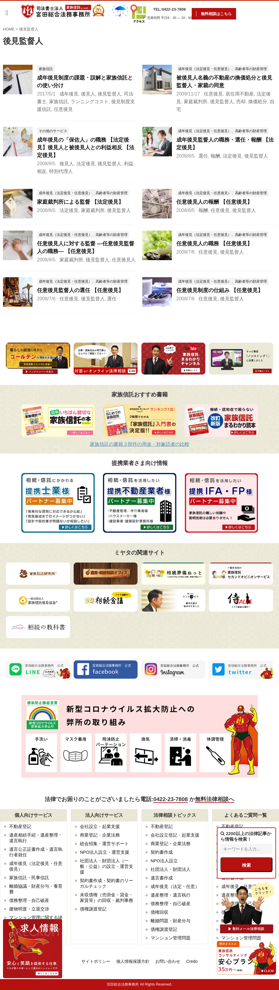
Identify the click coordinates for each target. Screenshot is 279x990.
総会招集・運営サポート (104, 843)
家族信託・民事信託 (29, 877)
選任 (203, 155)
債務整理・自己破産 (29, 900)
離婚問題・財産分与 (171, 920)
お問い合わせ (167, 961)
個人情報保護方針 (132, 961)
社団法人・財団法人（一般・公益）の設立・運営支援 (106, 866)
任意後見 (63, 109)
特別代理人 (61, 171)
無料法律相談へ (214, 799)
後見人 (88, 93)
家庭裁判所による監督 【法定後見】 (80, 202)
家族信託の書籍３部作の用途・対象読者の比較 (139, 444)
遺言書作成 (162, 877)
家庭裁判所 (195, 101)
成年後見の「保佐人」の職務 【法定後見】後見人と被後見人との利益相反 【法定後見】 (85, 147)
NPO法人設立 (164, 860)
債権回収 (159, 912)
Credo (191, 961)
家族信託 (58, 101)
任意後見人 (124, 259)
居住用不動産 (239, 93)
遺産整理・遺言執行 (171, 894)
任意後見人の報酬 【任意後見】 (214, 202)
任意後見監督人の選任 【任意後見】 (80, 290)
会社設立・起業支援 (100, 826)
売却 (241, 101)
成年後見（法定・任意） (175, 886)
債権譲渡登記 (93, 908)
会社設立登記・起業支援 (175, 834)
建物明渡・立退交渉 (29, 908)
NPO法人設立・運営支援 (105, 852)
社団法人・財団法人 (171, 869)
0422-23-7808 (170, 799)
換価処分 (257, 101)
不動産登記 (20, 826)
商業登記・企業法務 (100, 834)
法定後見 (85, 163)
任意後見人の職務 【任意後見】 (214, 244)
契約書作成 (162, 852)
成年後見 (68, 93)
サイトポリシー (95, 961)
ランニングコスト (90, 101)
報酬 (215, 155)
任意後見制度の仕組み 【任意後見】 (219, 290)
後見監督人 (109, 93)
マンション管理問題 (171, 937)
